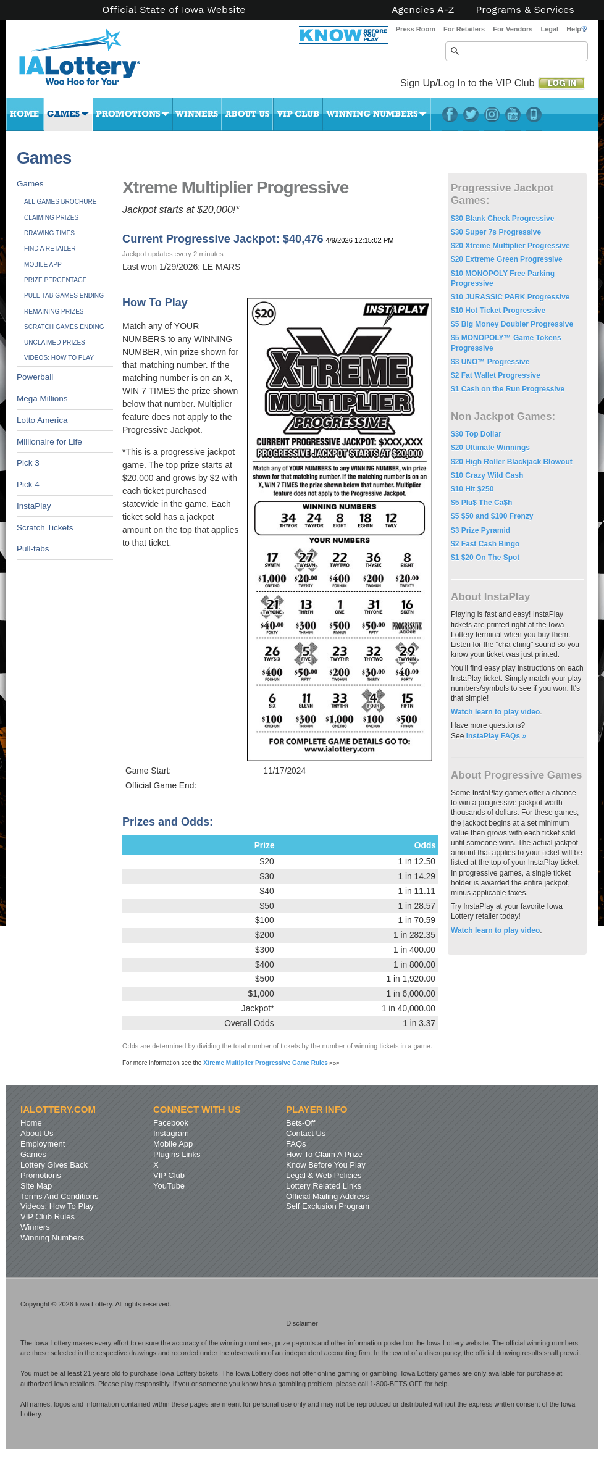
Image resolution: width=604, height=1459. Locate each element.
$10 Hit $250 (472, 489)
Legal (549, 29)
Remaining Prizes (54, 311)
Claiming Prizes (51, 217)
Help (576, 29)
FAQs (296, 1143)
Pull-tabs (33, 548)
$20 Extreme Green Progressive (507, 259)
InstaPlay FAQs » (496, 736)
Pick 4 (28, 484)
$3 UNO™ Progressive (490, 361)
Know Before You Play (326, 1164)
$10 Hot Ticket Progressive (498, 310)
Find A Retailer (50, 248)
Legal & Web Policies (324, 1175)
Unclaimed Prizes (54, 342)
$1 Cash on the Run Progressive (507, 389)
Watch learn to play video (495, 712)
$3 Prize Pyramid (480, 530)
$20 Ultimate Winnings (490, 447)
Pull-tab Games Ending (64, 295)
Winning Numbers (376, 114)
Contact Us (305, 1133)
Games (68, 114)
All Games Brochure (60, 201)
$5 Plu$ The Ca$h (481, 502)
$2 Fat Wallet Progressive (495, 375)
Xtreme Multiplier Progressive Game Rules (271, 1063)
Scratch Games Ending (64, 327)
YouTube (513, 114)
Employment (42, 1143)
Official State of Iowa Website (173, 10)
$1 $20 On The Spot (485, 557)
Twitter (471, 114)
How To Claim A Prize (324, 1154)
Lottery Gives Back (54, 1164)
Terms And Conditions (59, 1196)
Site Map (36, 1185)
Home (25, 114)
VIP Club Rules (47, 1216)
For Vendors (512, 29)
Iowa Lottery (91, 62)
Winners (197, 114)
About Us (247, 114)
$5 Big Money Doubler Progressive (512, 324)
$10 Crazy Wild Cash (487, 475)
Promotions (132, 114)
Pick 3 (28, 462)
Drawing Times (49, 233)
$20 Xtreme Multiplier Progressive (510, 245)
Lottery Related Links (323, 1185)
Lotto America (42, 420)
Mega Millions (42, 398)
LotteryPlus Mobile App (534, 114)
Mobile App (43, 264)
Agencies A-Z (423, 10)
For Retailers (464, 29)
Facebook (450, 114)
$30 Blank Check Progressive (502, 218)
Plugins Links (177, 1154)
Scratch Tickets (45, 527)
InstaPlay (34, 506)
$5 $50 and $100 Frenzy (492, 516)
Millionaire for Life (49, 441)
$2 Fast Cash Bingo (485, 544)
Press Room (415, 29)
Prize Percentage (55, 280)
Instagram (492, 114)
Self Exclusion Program (327, 1206)
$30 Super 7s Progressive (496, 232)
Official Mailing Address (327, 1196)
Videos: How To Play (59, 357)
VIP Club (297, 114)
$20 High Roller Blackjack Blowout (512, 462)
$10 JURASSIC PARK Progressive (510, 297)
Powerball (35, 377)
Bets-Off (300, 1122)
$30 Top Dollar (476, 434)
